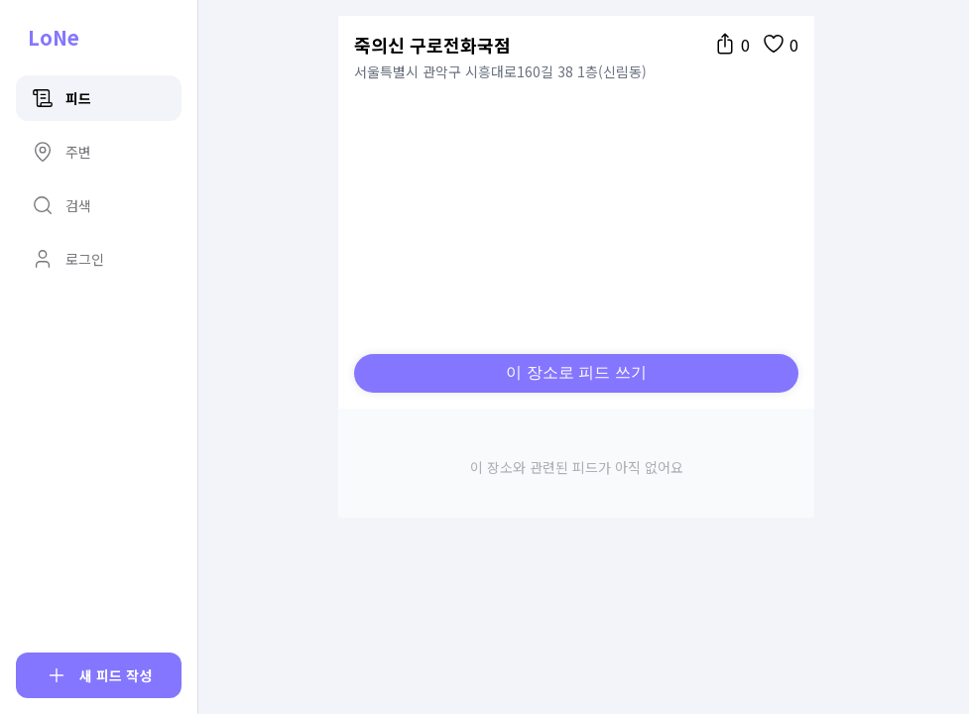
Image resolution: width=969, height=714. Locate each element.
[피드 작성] (99, 675)
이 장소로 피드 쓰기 (576, 372)
